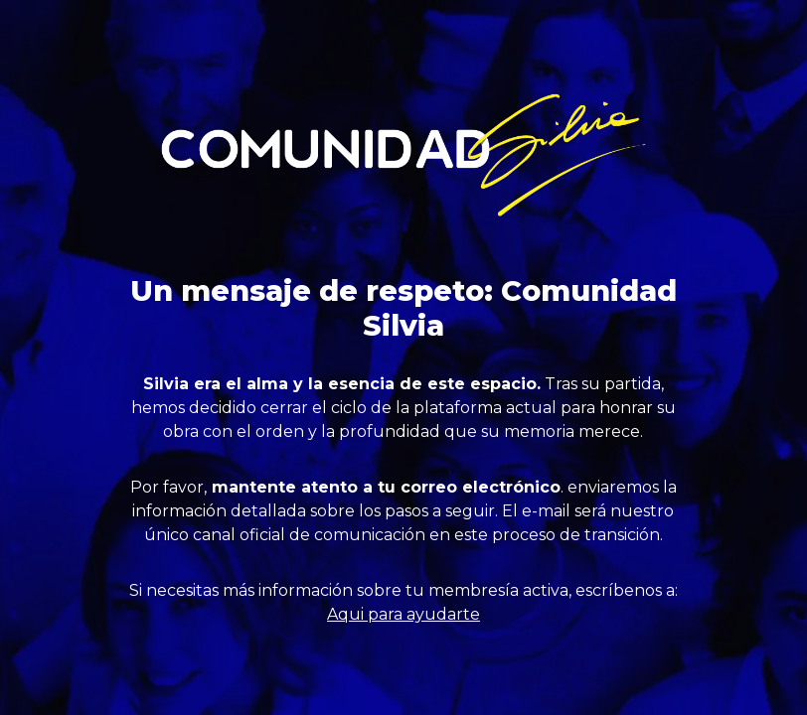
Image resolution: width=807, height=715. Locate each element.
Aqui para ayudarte (403, 614)
